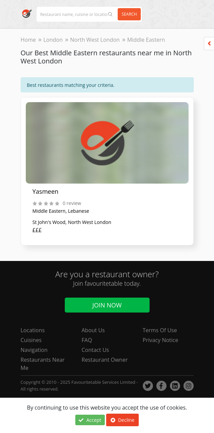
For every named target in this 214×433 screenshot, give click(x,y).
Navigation (34, 350)
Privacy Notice (160, 340)
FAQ (87, 340)
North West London (95, 39)
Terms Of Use (160, 330)
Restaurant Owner (105, 359)
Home (28, 39)
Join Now (106, 305)
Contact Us (95, 350)
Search (129, 14)
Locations (33, 330)
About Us (93, 330)
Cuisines (31, 340)
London (53, 39)
